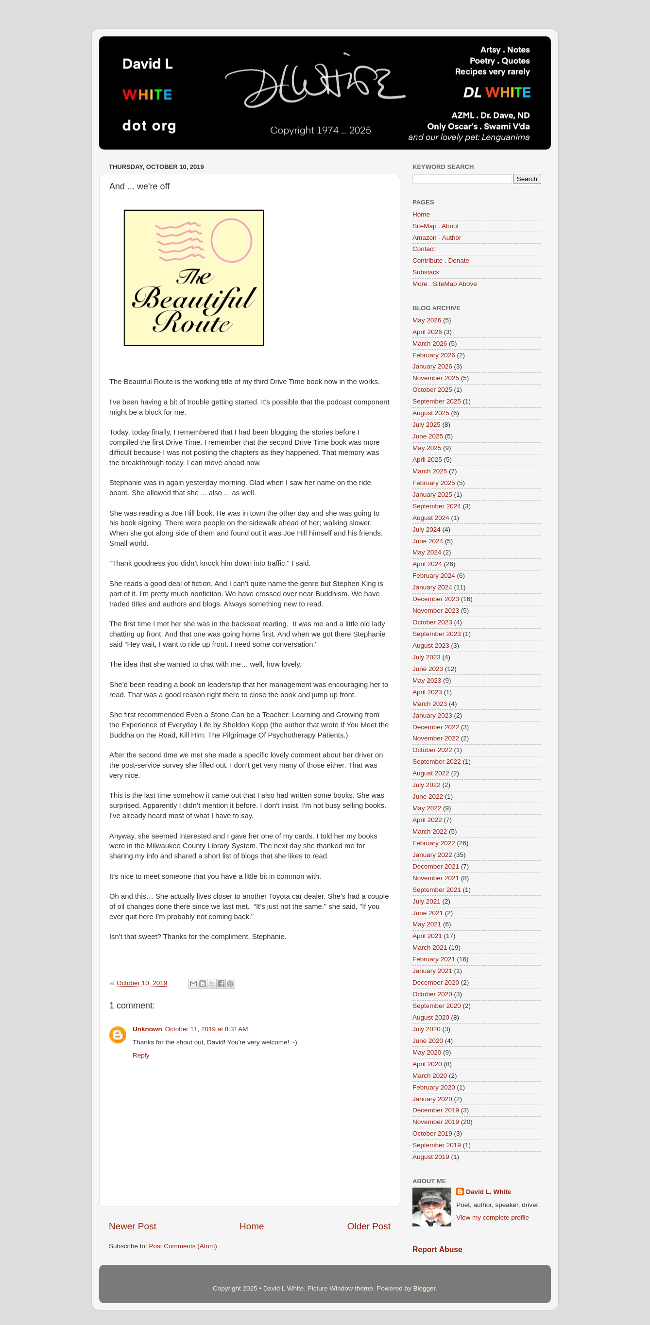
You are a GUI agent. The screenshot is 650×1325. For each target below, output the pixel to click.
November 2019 (435, 1121)
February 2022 (433, 843)
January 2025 (432, 494)
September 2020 (436, 1005)
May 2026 (426, 320)
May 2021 (426, 924)
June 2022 (427, 796)
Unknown (147, 1029)
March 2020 (429, 1075)
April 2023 (427, 692)
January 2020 (432, 1099)
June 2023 (427, 668)
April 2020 (427, 1064)
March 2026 (429, 343)
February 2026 (433, 355)
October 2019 (432, 1133)
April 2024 (427, 564)
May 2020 (426, 1052)
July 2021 (426, 901)
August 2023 (430, 645)
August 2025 (430, 413)
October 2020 (432, 994)
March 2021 (429, 947)
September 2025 (436, 401)
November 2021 (435, 878)
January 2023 (432, 715)
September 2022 (436, 761)
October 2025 (432, 389)
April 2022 (427, 819)
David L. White (488, 1191)
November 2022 (435, 738)
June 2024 (427, 541)
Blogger (424, 1288)
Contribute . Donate (440, 260)
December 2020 (435, 982)
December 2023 (435, 599)
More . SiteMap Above (444, 283)
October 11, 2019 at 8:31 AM (206, 1029)
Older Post (369, 1226)
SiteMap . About (435, 226)
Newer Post (132, 1226)
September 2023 (436, 633)
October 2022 (432, 750)
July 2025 (426, 424)
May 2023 (426, 680)
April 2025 (427, 459)
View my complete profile (492, 1217)
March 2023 (429, 703)
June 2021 (427, 913)
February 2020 (433, 1087)
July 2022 (426, 784)
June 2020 (427, 1040)
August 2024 (430, 517)
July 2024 (426, 529)
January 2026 (432, 366)
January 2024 (432, 587)
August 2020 (430, 1017)
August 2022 (430, 773)
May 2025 (426, 448)
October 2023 (432, 622)
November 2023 (435, 610)
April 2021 (427, 935)
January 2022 (432, 854)
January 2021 (432, 970)
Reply (141, 1055)
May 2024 (426, 552)
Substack (426, 272)
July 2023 (426, 657)
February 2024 (433, 575)
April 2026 (427, 331)
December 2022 (435, 727)
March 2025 (429, 471)
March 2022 (429, 831)
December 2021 (435, 866)
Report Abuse (437, 1249)
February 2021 (433, 959)
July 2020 (426, 1029)
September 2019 (436, 1145)
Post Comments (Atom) (183, 1246)
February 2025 (433, 482)
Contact (423, 248)
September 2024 (436, 506)
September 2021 (436, 889)
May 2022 (426, 808)
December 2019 (435, 1110)
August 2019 (430, 1156)
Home (251, 1226)
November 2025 (435, 378)
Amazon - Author (437, 237)
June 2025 (427, 436)
